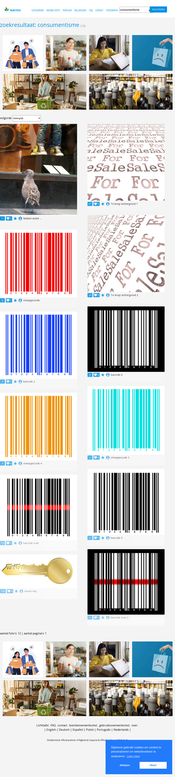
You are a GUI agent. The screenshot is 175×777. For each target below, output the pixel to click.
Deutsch (64, 730)
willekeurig (80, 10)
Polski (90, 730)
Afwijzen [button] (125, 765)
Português (104, 730)
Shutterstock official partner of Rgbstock (68, 740)
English (51, 730)
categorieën (38, 10)
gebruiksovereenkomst (114, 725)
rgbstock (12, 9)
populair (67, 10)
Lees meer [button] (133, 756)
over (135, 725)
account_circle (20, 218)
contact (99, 10)
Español (78, 730)
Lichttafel (42, 725)
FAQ (91, 10)
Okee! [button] (153, 765)
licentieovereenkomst (83, 725)
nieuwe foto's (53, 10)
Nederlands (121, 730)
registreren (158, 9)
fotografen (112, 10)
